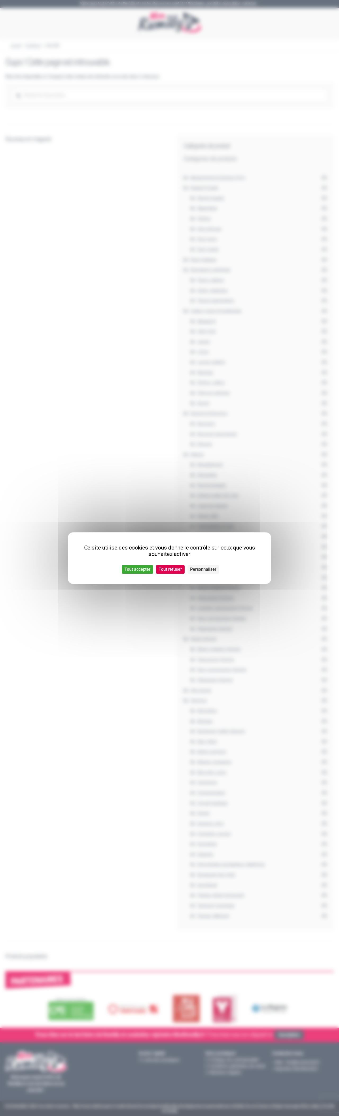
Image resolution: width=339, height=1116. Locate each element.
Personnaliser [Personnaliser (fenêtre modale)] (203, 569)
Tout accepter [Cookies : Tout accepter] (137, 569)
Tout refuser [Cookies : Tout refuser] (170, 569)
